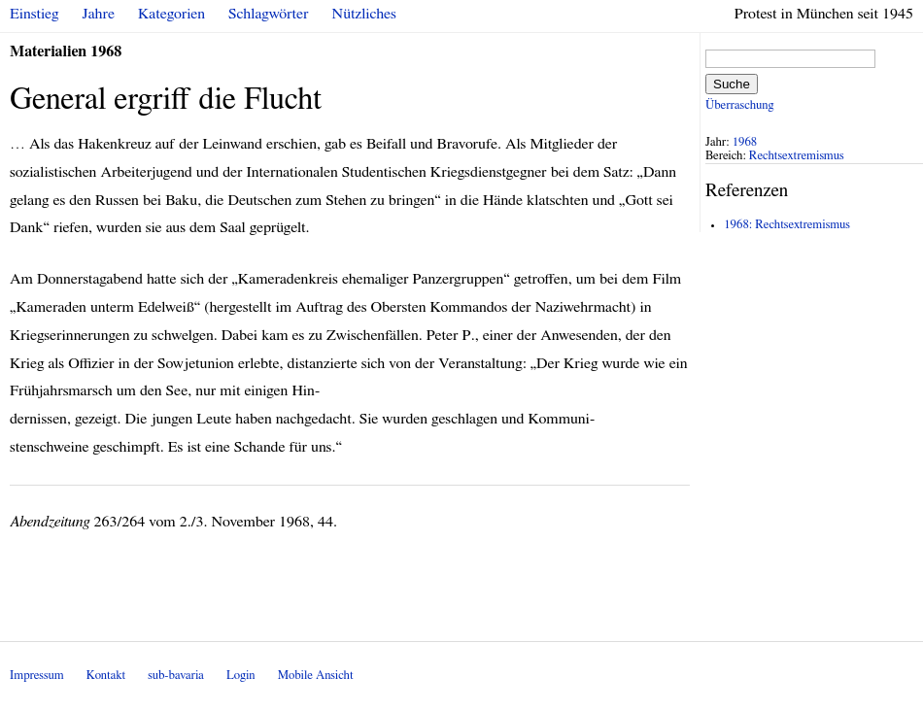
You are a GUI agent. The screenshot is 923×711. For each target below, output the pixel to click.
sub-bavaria (175, 675)
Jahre (99, 13)
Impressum (37, 675)
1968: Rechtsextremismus (787, 225)
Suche (731, 84)
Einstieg (34, 13)
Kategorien (171, 13)
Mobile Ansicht (316, 675)
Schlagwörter (268, 13)
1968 (745, 142)
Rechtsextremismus (796, 156)
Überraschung (739, 105)
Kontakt (105, 675)
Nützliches (364, 13)
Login (241, 675)
